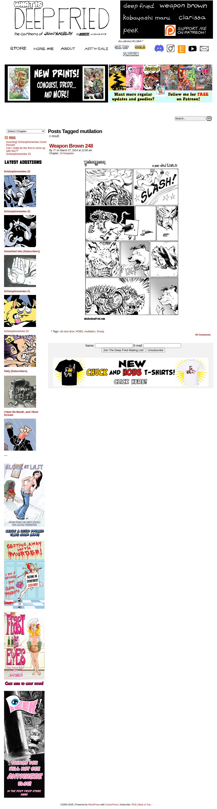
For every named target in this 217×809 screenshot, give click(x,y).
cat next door (67, 331)
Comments (203, 334)
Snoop (100, 331)
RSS (12, 138)
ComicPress (111, 804)
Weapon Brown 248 (71, 146)
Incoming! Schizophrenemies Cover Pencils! (26, 144)
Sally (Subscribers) (15, 371)
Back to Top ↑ (145, 804)
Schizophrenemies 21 (17, 291)
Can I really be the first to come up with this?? (25, 149)
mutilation (89, 331)
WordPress (94, 804)
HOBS (79, 331)
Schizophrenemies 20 (16, 331)
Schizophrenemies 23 (18, 153)
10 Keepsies (67, 153)
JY (54, 150)
